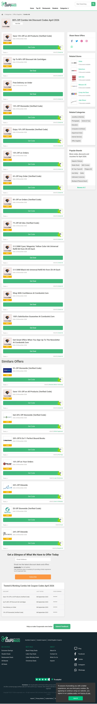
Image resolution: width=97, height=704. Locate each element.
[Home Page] (3, 14)
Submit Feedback (62, 627)
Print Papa (60, 454)
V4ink (80, 61)
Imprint (52, 661)
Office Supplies (17, 14)
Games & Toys (86, 121)
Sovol (61, 524)
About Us (53, 651)
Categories (63, 8)
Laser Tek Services (58, 478)
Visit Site (17, 23)
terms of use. (86, 693)
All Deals (4, 664)
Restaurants (46, 8)
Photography (75, 121)
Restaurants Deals (7, 657)
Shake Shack (75, 165)
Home (32, 8)
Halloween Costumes (78, 177)
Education (75, 125)
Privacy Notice (40, 699)
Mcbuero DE (82, 85)
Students (55, 8)
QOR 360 (81, 77)
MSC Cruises (85, 165)
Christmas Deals (31, 661)
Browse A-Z (81, 187)
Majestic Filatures (77, 161)
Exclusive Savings (7, 651)
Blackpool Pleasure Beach (79, 181)
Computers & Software (78, 129)
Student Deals (6, 654)
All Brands (5, 661)
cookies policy (72, 693)
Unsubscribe (17, 567)
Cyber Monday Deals (32, 657)
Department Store (77, 133)
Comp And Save (84, 92)
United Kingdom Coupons (55, 640)
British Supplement (58, 431)
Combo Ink (26, 14)
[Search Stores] (93, 4)
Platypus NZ (88, 169)
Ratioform (82, 69)
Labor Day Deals (31, 654)
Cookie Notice (49, 699)
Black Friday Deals (32, 651)
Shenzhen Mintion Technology (56, 384)
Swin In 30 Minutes (58, 501)
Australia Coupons (30, 640)
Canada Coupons (41, 640)
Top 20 (38, 8)
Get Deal (33, 71)
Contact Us (53, 654)
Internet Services (77, 137)
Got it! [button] (75, 698)
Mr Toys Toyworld (77, 169)
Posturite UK (60, 548)
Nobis (82, 173)
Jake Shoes (82, 100)
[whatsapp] (72, 47)
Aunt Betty (75, 173)
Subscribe (33, 577)
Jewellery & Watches (78, 117)
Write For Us (54, 657)
